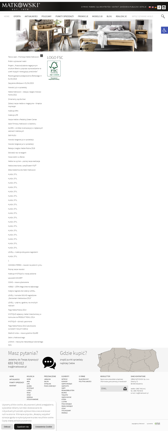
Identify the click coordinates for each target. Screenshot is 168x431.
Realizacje (121, 16)
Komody (65, 382)
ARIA (28, 382)
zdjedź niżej (84, 28)
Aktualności (31, 16)
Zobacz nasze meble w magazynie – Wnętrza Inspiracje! (25, 105)
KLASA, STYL (12, 174)
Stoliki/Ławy (66, 411)
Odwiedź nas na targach (17, 153)
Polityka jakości (85, 382)
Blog (109, 16)
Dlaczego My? (84, 379)
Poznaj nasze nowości (16, 269)
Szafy (64, 388)
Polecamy (46, 16)
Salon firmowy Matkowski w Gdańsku (22, 124)
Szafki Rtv (65, 386)
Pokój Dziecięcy (50, 386)
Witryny (65, 379)
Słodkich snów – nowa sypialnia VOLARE (23, 333)
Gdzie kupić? (73, 353)
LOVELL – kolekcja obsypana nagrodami (23, 252)
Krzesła (64, 413)
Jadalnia (47, 379)
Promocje (83, 16)
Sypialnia (47, 384)
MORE (29, 379)
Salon (46, 382)
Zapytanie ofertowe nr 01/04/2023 (21, 83)
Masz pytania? (23, 353)
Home (6, 16)
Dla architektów (103, 7)
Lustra (64, 402)
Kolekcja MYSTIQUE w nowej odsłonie (22, 274)
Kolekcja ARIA (13, 111)
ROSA (28, 393)
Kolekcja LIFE (13, 115)
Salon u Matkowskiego (16, 337)
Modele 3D (97, 16)
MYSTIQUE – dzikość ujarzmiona (20, 321)
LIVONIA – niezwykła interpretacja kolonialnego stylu (25, 343)
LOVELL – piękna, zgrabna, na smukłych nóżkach (23, 304)
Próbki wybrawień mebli (17, 61)
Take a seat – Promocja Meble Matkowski (23, 57)
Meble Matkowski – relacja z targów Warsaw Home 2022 (24, 93)
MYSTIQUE (30, 388)
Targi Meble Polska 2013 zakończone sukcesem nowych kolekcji (22, 327)
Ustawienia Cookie (42, 420)
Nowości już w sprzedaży (17, 87)
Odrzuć (28, 426)
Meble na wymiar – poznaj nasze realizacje (24, 161)
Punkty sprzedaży (65, 16)
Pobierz (92, 7)
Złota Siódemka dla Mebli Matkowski (22, 170)
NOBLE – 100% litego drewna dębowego (23, 287)
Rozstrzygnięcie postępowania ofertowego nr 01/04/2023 (25, 77)
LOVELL (29, 391)
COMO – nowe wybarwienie (18, 282)
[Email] (114, 388)
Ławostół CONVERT (15, 278)
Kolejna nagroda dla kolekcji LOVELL (21, 291)
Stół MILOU (12, 135)
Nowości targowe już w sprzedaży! (21, 140)
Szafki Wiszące (67, 384)
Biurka (64, 393)
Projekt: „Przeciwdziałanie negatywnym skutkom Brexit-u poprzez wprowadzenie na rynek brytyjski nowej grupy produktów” (24, 68)
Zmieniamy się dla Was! (17, 99)
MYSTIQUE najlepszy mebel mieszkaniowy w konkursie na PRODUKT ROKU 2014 (24, 315)
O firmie (84, 7)
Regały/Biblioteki (68, 391)
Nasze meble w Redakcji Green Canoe (22, 119)
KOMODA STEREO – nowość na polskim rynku (25, 265)
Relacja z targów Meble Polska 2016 (21, 148)
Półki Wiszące (67, 404)
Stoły (64, 409)
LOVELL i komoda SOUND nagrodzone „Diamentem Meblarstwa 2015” (22, 296)
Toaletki (65, 395)
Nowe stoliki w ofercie (16, 157)
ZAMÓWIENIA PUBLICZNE (129, 7)
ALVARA (29, 386)
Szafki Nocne (66, 397)
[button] (164, 30)
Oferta (17, 16)
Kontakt (115, 7)
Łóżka (64, 399)
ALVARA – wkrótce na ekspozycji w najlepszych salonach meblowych (25, 129)
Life (28, 384)
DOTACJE (142, 7)
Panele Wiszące (67, 406)
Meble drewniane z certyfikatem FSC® (22, 166)
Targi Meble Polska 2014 (17, 310)
